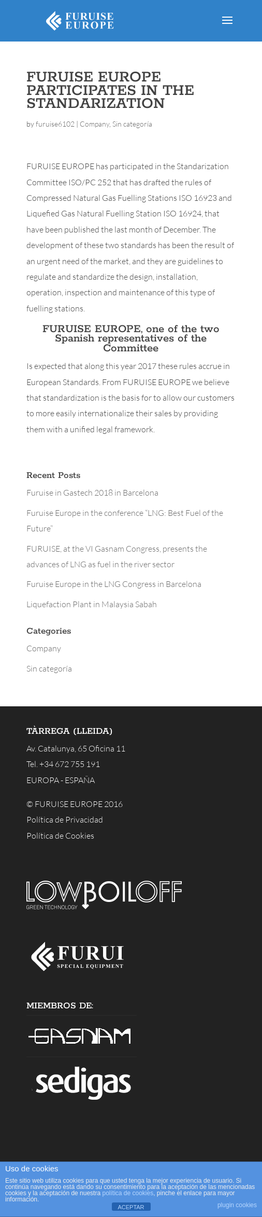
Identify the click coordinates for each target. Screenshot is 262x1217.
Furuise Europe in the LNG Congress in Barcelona (113, 584)
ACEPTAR (131, 1207)
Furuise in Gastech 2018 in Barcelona (92, 492)
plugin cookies (237, 1205)
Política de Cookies (60, 835)
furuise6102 (55, 123)
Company (94, 123)
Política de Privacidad (64, 819)
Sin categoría (132, 123)
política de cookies (127, 1193)
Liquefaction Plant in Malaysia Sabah (91, 604)
